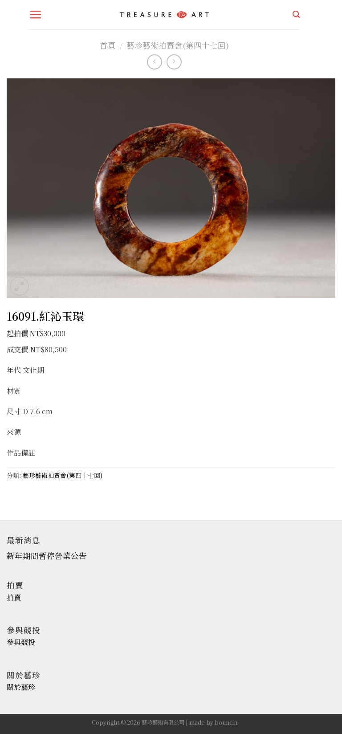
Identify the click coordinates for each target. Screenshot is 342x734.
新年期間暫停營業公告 (47, 555)
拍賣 (14, 597)
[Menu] (35, 14)
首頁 (108, 45)
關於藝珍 (21, 687)
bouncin (226, 722)
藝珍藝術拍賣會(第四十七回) (177, 45)
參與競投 (21, 642)
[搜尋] (296, 14)
